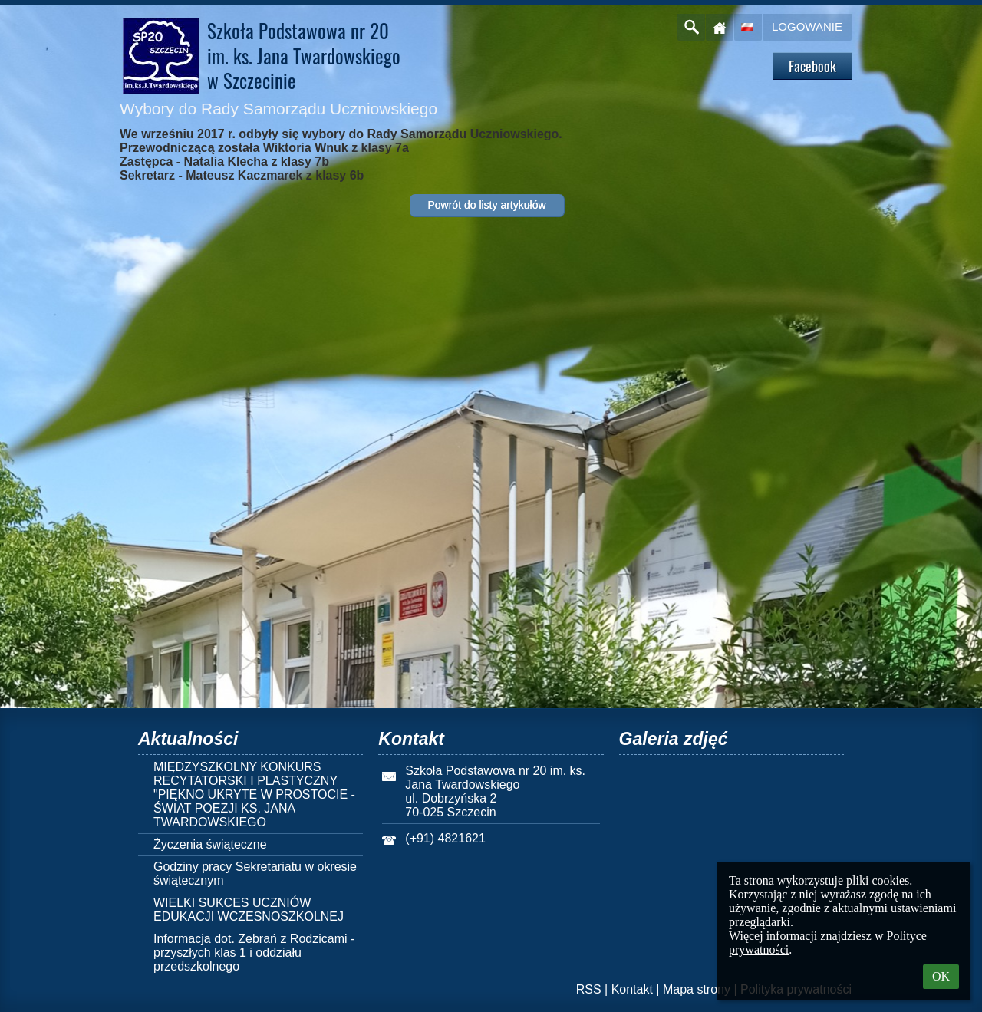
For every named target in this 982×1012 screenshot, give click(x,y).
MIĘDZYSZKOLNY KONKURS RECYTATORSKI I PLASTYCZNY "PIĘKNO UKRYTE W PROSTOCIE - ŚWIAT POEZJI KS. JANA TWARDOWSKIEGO (254, 794)
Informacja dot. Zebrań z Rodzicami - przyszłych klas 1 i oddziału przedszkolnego (253, 952)
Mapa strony (696, 989)
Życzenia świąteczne (210, 844)
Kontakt (632, 989)
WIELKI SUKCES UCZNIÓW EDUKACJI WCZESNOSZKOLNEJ (248, 909)
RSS (588, 989)
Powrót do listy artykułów (486, 205)
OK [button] (941, 976)
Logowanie (807, 26)
